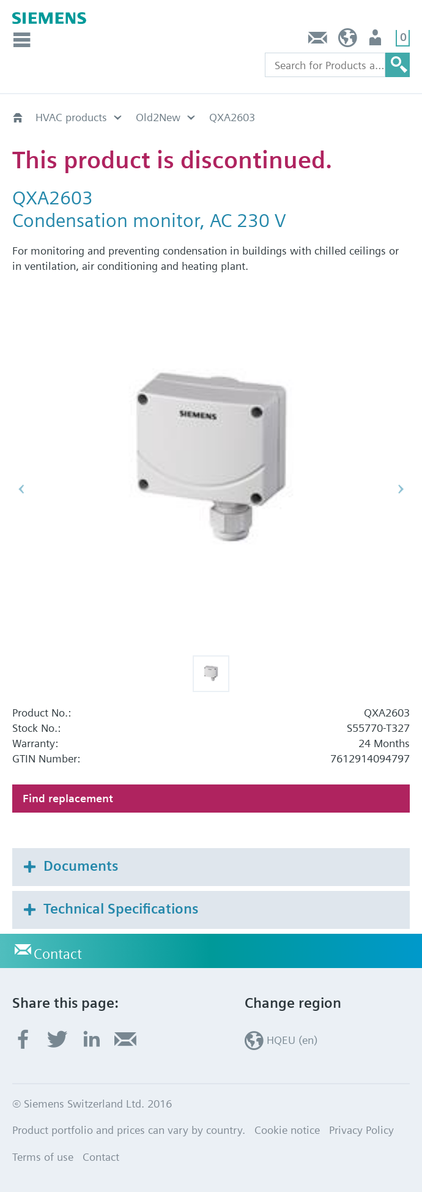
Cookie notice (287, 1129)
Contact (318, 40)
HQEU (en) (347, 40)
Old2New (158, 117)
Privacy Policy (361, 1129)
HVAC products (71, 117)
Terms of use (42, 1156)
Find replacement (68, 798)
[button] (211, 673)
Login (376, 40)
